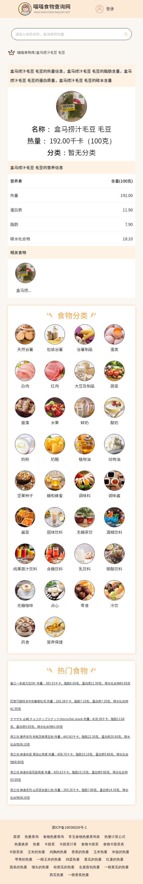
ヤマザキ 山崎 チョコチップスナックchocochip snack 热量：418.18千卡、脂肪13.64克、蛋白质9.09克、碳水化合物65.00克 (67, 723)
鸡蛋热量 (73, 859)
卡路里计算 (68, 844)
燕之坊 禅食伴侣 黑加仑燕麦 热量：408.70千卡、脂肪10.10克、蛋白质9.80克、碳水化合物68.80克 (69, 758)
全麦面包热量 (89, 867)
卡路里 (49, 844)
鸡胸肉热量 (58, 852)
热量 (36, 844)
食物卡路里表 (113, 844)
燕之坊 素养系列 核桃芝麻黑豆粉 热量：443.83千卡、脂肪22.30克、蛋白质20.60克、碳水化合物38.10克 (70, 740)
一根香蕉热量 (78, 875)
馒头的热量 (40, 867)
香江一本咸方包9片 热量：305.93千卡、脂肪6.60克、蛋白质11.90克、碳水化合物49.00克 (70, 683)
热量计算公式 (114, 837)
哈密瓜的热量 (64, 867)
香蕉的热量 (80, 852)
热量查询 (32, 837)
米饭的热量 (120, 852)
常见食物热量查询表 (84, 837)
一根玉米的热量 (49, 859)
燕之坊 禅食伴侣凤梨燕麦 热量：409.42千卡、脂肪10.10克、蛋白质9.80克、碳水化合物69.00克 (69, 776)
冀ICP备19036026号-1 (69, 827)
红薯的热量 (115, 859)
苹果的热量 (23, 859)
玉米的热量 (36, 852)
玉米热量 (100, 852)
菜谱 (16, 837)
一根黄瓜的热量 (116, 867)
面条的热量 (18, 867)
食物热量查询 (53, 837)
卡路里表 (16, 852)
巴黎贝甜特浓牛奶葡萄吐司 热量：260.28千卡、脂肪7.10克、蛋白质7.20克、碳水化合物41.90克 (69, 705)
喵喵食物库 (26, 52)
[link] (26, 52)
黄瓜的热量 (93, 859)
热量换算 (21, 844)
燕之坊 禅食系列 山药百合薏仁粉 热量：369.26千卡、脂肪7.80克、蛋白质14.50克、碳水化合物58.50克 (69, 794)
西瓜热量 (57, 875)
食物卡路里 (90, 844)
